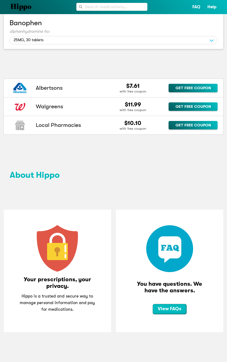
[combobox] (111, 7)
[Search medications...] (111, 7)
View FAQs (169, 308)
